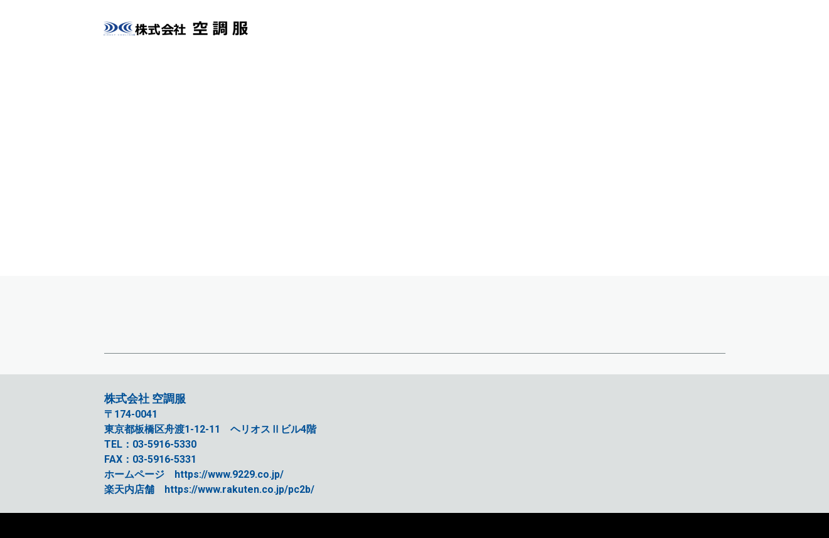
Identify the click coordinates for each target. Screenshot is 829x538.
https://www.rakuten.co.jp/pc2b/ (239, 489)
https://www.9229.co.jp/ (229, 474)
